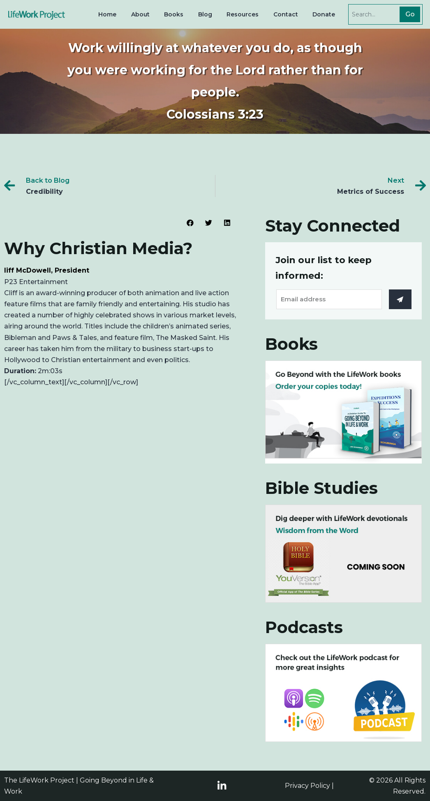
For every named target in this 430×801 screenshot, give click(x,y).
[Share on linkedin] (227, 222)
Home (107, 14)
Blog (205, 14)
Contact (285, 14)
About (140, 14)
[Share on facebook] (190, 222)
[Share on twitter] (208, 222)
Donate (323, 14)
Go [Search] (410, 14)
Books (173, 14)
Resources (243, 14)
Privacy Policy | (309, 786)
